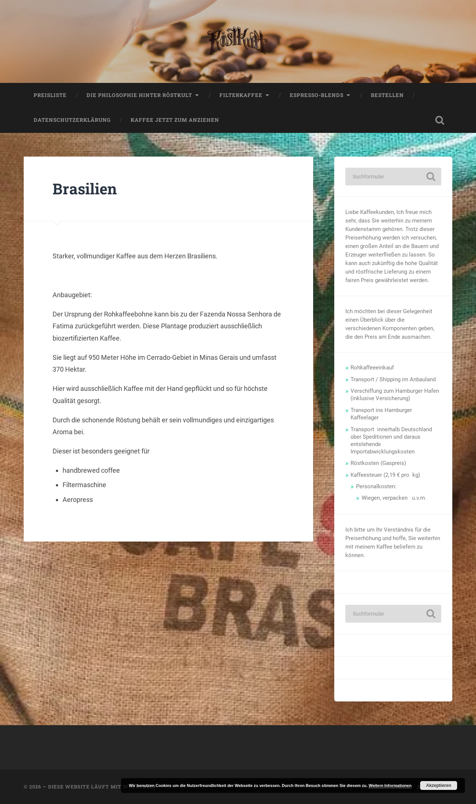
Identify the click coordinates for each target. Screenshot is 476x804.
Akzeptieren (438, 785)
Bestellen (387, 95)
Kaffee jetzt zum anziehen (175, 120)
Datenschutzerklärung (72, 120)
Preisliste (50, 95)
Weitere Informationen (390, 785)
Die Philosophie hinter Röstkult (139, 95)
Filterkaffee (240, 95)
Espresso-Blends (316, 95)
